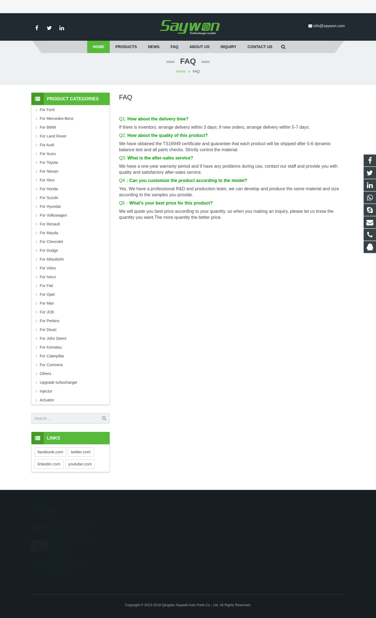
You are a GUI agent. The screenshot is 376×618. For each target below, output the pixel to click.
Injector (46, 391)
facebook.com (50, 451)
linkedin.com (49, 464)
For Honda (49, 189)
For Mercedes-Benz (57, 118)
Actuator (47, 400)
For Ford (47, 109)
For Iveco (48, 277)
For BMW (48, 127)
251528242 (207, 523)
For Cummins (51, 365)
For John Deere (53, 338)
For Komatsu (51, 347)
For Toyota (49, 162)
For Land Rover (53, 136)
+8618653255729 (211, 531)
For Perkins (50, 321)
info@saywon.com (329, 26)
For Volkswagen (53, 215)
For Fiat (46, 285)
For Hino (47, 180)
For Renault (50, 224)
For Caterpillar (52, 356)
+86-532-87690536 (212, 538)
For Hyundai (50, 206)
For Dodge (49, 250)
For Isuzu (48, 153)
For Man (47, 303)
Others (45, 373)
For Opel (47, 294)
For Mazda (49, 233)
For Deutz (48, 329)
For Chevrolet (51, 241)
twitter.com (81, 451)
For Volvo (48, 268)
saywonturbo (207, 554)
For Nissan (49, 171)
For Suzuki (49, 197)
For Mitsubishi (52, 259)
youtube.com (80, 464)
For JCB (47, 312)
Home (181, 71)
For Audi (47, 145)
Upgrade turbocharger (59, 382)
